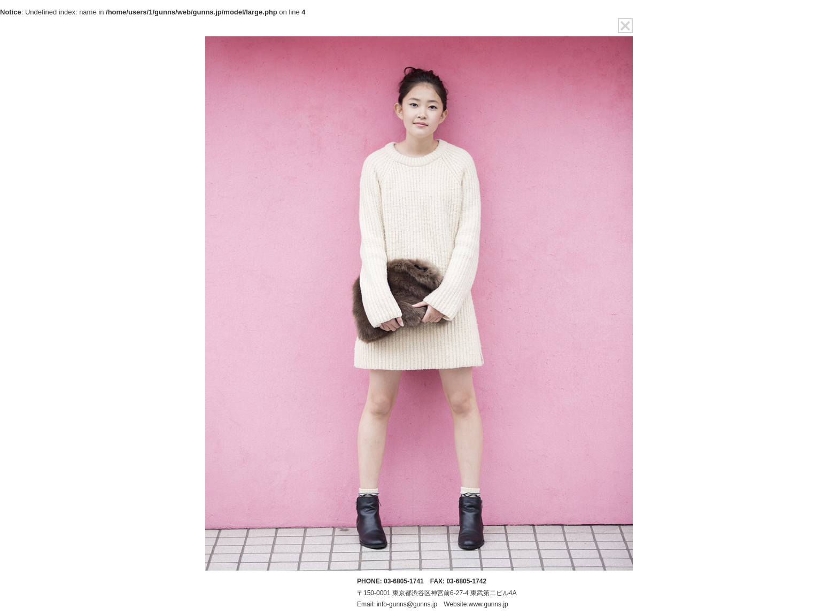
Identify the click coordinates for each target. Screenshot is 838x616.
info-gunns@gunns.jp (407, 604)
